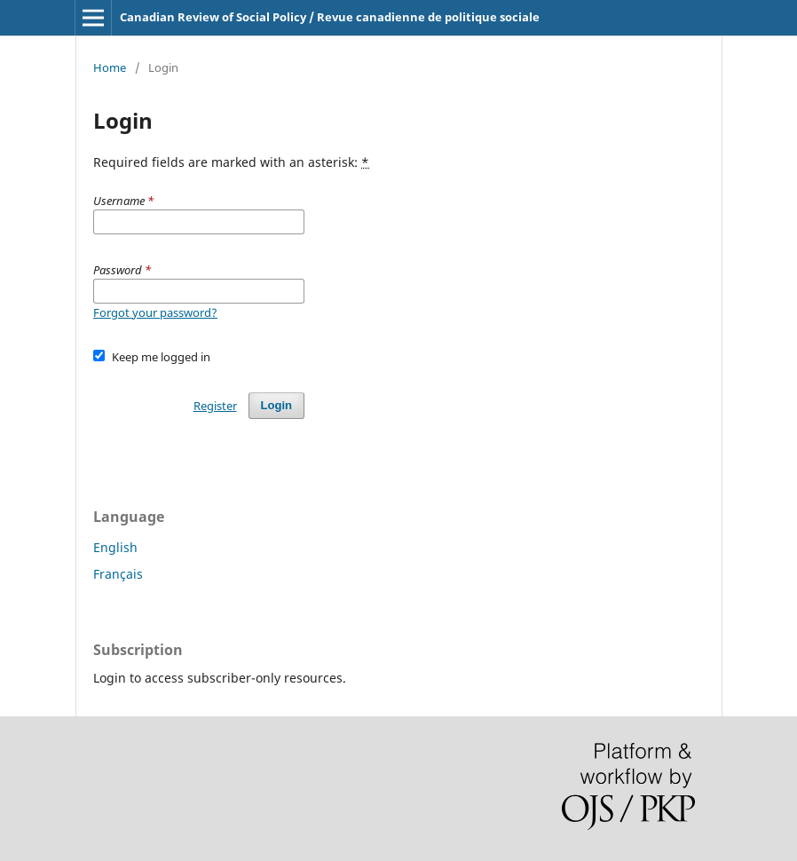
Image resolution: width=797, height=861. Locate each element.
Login (276, 405)
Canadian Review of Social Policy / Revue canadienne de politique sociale (330, 17)
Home (109, 67)
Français (118, 573)
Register (215, 406)
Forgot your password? (155, 312)
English (115, 547)
